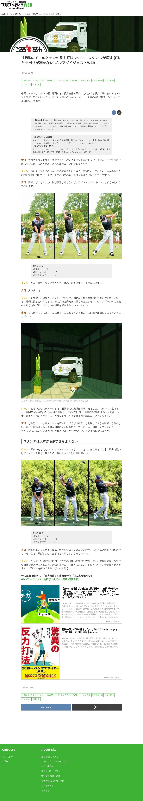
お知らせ (45, 790)
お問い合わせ (47, 766)
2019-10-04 (27, 73)
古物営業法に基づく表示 (52, 781)
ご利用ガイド (47, 785)
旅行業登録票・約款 (50, 776)
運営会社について (49, 757)
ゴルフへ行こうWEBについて (55, 761)
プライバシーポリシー (51, 771)
